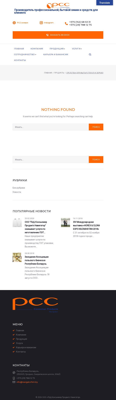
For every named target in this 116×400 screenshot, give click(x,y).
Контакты (78, 55)
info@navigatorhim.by (27, 377)
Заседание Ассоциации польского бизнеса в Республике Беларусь (36, 255)
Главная (19, 49)
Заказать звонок (58, 35)
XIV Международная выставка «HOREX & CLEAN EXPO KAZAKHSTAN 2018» (86, 220)
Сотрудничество (24, 55)
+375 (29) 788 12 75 (80, 24)
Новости (17, 187)
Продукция (55, 49)
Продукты (59, 68)
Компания (36, 49)
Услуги (75, 49)
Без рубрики (19, 182)
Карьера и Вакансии (54, 55)
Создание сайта (53, 397)
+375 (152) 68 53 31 (80, 22)
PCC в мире (22, 23)
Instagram (48, 23)
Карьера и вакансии (26, 342)
